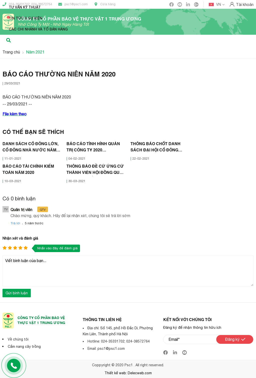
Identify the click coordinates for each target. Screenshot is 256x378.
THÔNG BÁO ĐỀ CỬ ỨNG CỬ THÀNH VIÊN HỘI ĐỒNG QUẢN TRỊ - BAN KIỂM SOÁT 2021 (96, 170)
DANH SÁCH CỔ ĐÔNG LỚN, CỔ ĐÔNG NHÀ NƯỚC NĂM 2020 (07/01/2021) (30, 148)
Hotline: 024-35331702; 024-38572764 (119, 341)
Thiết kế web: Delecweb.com (128, 373)
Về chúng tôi (18, 339)
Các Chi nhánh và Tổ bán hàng (38, 29)
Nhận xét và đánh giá (20, 238)
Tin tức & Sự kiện (25, 18)
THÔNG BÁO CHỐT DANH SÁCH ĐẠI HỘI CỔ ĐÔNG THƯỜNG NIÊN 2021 (155, 148)
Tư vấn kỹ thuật (25, 7)
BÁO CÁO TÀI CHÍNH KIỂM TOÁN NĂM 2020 (28, 170)
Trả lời (15, 223)
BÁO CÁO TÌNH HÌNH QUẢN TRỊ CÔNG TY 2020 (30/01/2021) (93, 148)
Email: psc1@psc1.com (106, 349)
